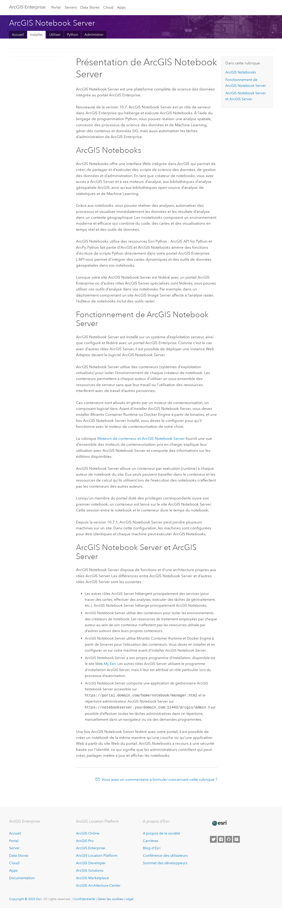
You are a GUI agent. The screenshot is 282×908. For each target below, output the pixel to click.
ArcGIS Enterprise (27, 7)
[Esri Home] (219, 823)
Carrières (150, 841)
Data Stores (90, 7)
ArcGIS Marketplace (92, 878)
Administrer (94, 34)
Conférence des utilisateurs (165, 855)
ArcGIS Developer (91, 863)
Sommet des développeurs (165, 863)
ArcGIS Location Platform (96, 855)
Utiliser (55, 34)
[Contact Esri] (236, 839)
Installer (36, 34)
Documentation (22, 878)
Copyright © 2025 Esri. (25, 899)
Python (72, 34)
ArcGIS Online (87, 833)
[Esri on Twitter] (213, 839)
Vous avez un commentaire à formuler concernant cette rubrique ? (159, 779)
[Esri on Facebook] (221, 839)
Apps (121, 7)
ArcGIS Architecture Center (98, 885)
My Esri (110, 664)
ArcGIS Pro (85, 841)
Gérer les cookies (110, 899)
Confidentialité (84, 899)
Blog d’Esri (151, 848)
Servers (71, 7)
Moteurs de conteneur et (141, 438)
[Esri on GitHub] (228, 839)
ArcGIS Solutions (89, 870)
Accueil (18, 34)
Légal (130, 899)
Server (14, 848)
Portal (56, 7)
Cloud (108, 7)
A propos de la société (161, 833)
